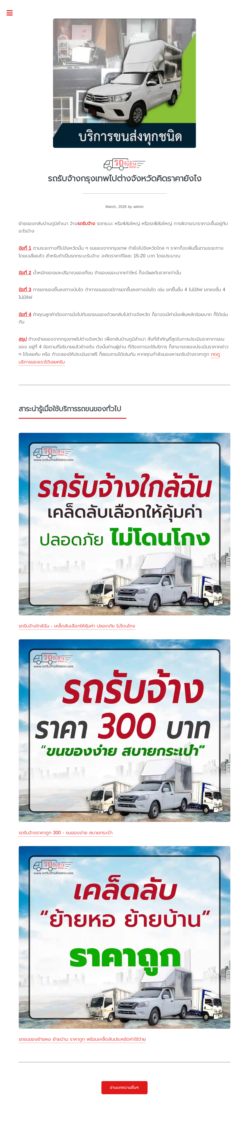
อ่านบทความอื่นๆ (124, 1087)
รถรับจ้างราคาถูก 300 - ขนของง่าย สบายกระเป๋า (66, 832)
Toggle (12, 13)
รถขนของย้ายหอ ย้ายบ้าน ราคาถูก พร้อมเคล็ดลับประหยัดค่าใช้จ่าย (82, 1039)
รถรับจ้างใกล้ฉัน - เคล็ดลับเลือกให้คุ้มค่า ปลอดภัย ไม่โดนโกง (77, 625)
